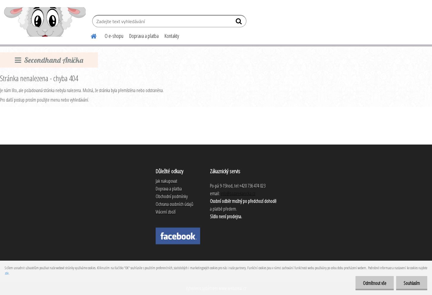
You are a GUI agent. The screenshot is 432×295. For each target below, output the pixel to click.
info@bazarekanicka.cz (238, 193)
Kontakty (172, 35)
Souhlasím (412, 283)
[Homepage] (90, 35)
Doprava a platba (144, 35)
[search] (239, 22)
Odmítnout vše (374, 283)
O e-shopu (114, 35)
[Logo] (45, 22)
